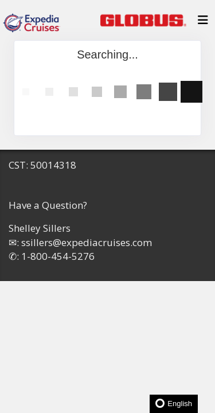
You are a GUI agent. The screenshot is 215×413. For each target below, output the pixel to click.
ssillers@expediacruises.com (86, 242)
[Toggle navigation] (203, 23)
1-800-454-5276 (58, 256)
